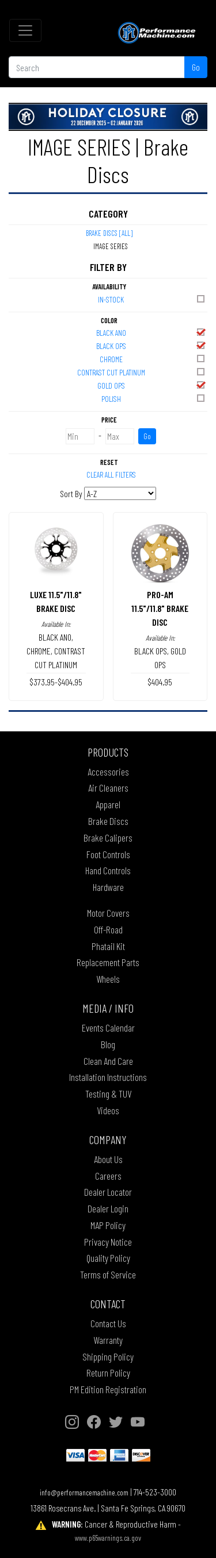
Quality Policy (108, 1258)
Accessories (108, 771)
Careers (108, 1175)
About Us (108, 1159)
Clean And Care (108, 1061)
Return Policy (108, 1372)
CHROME (153, 358)
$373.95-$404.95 (55, 681)
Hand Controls (108, 870)
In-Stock (152, 298)
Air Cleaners (108, 787)
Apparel (108, 804)
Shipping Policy (108, 1356)
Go (196, 66)
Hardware (108, 887)
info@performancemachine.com (84, 1492)
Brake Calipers (108, 837)
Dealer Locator (108, 1191)
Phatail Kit (108, 946)
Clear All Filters (111, 474)
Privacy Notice (108, 1241)
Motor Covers (108, 912)
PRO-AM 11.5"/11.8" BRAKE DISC (159, 608)
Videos (108, 1110)
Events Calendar (108, 1027)
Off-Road (108, 929)
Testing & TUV (108, 1093)
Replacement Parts (108, 962)
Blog (108, 1044)
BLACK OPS (151, 345)
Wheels (108, 979)
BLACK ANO (151, 332)
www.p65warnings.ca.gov (108, 1538)
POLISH (154, 398)
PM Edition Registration (108, 1389)
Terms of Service (108, 1274)
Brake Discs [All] (109, 233)
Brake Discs (108, 821)
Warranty (108, 1340)
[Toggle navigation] (25, 30)
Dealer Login (108, 1208)
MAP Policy (108, 1225)
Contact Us (108, 1323)
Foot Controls (108, 854)
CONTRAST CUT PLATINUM (142, 371)
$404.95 (159, 681)
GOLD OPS (152, 384)
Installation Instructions (108, 1077)
